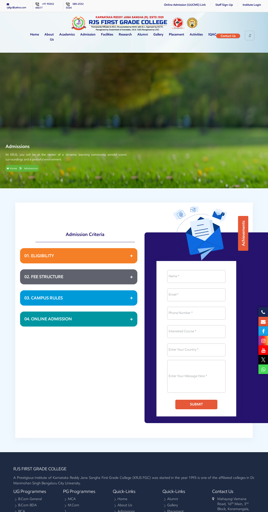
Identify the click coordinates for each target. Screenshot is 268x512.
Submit (196, 404)
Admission (88, 34)
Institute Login (252, 4)
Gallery (158, 34)
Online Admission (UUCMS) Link (185, 4)
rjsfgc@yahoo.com (16, 6)
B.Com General (30, 499)
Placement (176, 34)
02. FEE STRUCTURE (43, 276)
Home (34, 34)
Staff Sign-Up (224, 4)
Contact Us (228, 36)
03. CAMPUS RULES (43, 298)
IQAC (212, 34)
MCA (72, 499)
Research (125, 34)
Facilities (107, 34)
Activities (196, 34)
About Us (49, 36)
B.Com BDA (27, 506)
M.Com (73, 506)
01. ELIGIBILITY (39, 255)
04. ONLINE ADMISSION (48, 319)
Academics (67, 34)
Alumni (142, 34)
